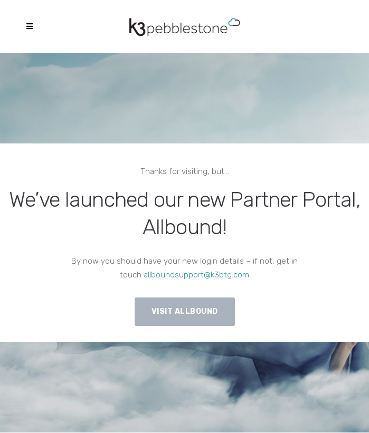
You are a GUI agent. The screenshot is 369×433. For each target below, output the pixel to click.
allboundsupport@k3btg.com (196, 275)
